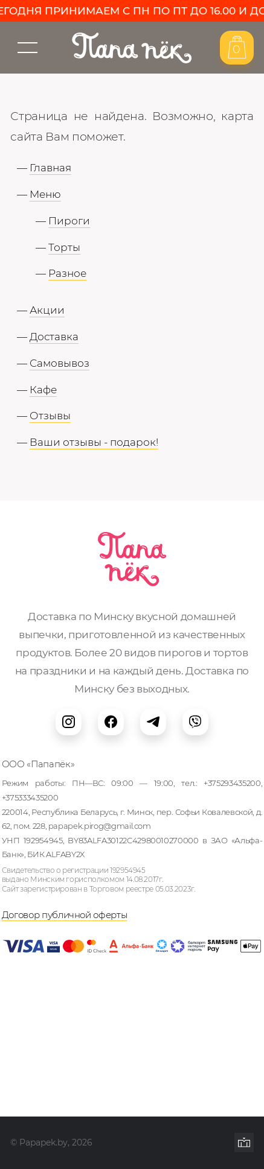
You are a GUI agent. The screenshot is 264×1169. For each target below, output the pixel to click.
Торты (64, 247)
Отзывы (50, 415)
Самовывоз (59, 362)
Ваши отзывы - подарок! (94, 442)
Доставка (54, 336)
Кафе (43, 389)
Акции (47, 309)
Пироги (69, 220)
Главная (50, 167)
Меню (45, 194)
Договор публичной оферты (64, 915)
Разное (67, 273)
